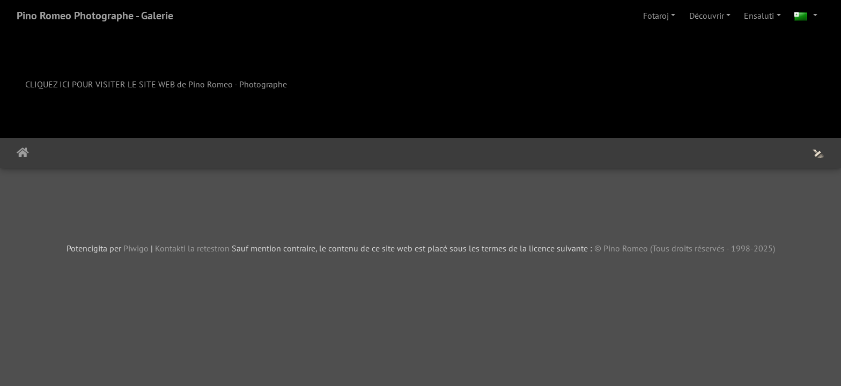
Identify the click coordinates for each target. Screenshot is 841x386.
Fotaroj (656, 15)
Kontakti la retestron (192, 248)
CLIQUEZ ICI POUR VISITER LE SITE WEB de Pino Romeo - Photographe (156, 84)
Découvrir (706, 15)
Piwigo (136, 248)
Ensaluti (759, 15)
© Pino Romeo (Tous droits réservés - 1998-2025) (684, 248)
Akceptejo (23, 153)
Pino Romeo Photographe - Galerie (95, 16)
